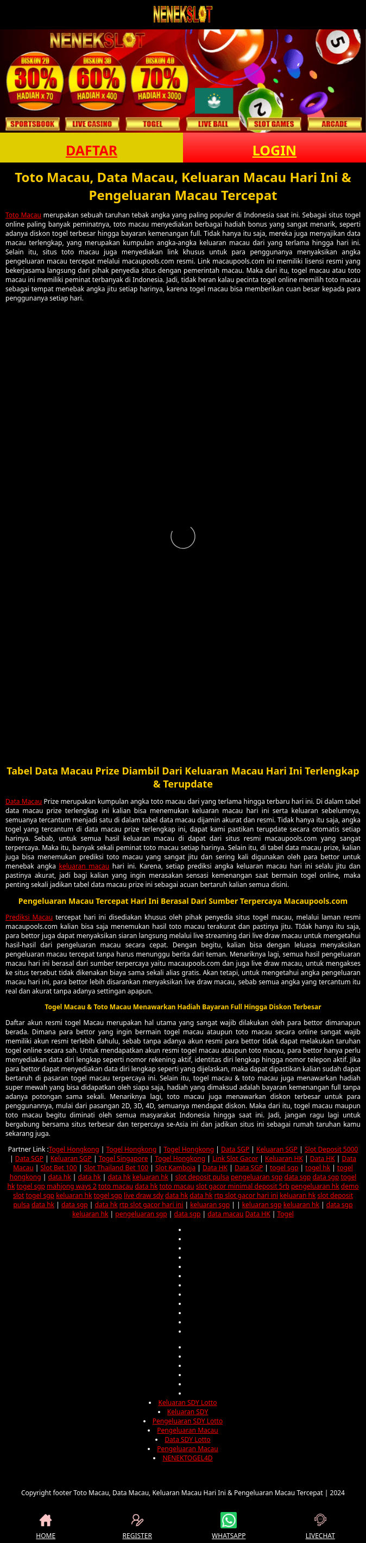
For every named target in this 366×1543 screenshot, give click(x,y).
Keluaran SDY (187, 1411)
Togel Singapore (123, 1158)
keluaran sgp (210, 1204)
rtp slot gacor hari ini (246, 1195)
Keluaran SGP (277, 1149)
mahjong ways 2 (72, 1186)
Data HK (322, 1158)
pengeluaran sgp (256, 1177)
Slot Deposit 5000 (331, 1149)
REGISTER (137, 1526)
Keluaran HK (284, 1158)
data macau (225, 1214)
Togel (285, 1214)
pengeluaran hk (315, 1186)
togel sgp (284, 1167)
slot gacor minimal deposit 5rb (242, 1186)
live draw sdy (143, 1195)
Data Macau (23, 801)
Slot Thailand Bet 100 (116, 1167)
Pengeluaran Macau (187, 1430)
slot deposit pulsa (202, 1177)
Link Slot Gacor (235, 1158)
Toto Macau (23, 215)
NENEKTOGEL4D (187, 1458)
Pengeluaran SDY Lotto (188, 1421)
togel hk (317, 1167)
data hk (59, 1177)
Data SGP (235, 1149)
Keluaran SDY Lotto (187, 1402)
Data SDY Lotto (187, 1439)
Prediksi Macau (29, 917)
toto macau (115, 1186)
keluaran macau (84, 866)
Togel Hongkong (74, 1149)
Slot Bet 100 (59, 1167)
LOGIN (274, 150)
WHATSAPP (228, 1526)
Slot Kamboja (175, 1167)
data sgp (298, 1177)
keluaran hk (150, 1177)
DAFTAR (91, 150)
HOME (45, 1526)
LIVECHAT (320, 1526)
